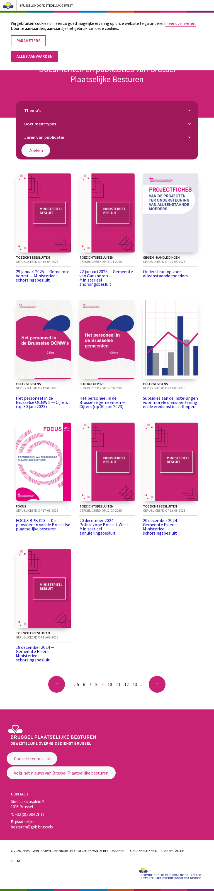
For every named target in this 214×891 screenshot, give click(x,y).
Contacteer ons (32, 758)
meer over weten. (181, 19)
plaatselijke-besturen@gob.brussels (32, 824)
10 (111, 684)
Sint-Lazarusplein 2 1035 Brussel (27, 804)
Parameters (28, 37)
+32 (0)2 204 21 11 (27, 814)
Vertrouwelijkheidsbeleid (54, 851)
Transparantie (172, 851)
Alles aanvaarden (34, 52)
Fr (12, 861)
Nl (19, 861)
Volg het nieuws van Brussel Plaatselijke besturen (61, 773)
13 (136, 684)
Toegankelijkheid (142, 851)
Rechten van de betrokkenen (101, 851)
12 (127, 684)
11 (119, 684)
